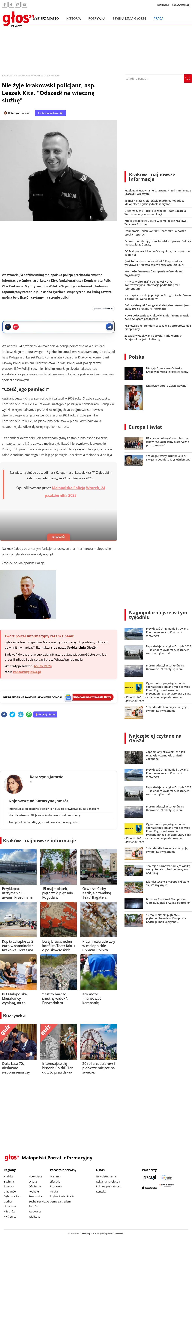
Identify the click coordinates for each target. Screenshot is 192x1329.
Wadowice (35, 1211)
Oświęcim (35, 1186)
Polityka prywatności (109, 1186)
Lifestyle (55, 1181)
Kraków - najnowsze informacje (39, 840)
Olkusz (33, 1181)
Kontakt (101, 1191)
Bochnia (9, 1181)
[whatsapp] (29, 714)
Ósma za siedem (60, 1201)
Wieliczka (34, 1216)
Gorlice (8, 1201)
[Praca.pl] (149, 1178)
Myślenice (10, 1216)
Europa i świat (145, 427)
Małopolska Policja (68, 487)
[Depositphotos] (149, 1188)
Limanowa (10, 1206)
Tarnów (33, 1206)
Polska (136, 357)
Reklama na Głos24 (108, 1181)
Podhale (34, 1191)
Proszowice (36, 1196)
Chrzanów (10, 1191)
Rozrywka (96, 18)
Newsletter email (106, 1176)
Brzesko (9, 1186)
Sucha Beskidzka (39, 1201)
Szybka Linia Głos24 (129, 18)
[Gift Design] (166, 1188)
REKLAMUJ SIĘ (180, 4)
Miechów (9, 1211)
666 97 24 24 (43, 666)
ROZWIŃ (58, 537)
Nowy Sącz (35, 1176)
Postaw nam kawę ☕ (50, 113)
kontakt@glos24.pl (27, 672)
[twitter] (12, 714)
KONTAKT (163, 4)
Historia (73, 18)
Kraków (8, 1176)
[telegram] (21, 714)
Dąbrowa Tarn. (13, 1196)
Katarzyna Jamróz (18, 113)
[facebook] (4, 714)
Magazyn (55, 1176)
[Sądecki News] (166, 1178)
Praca (159, 18)
